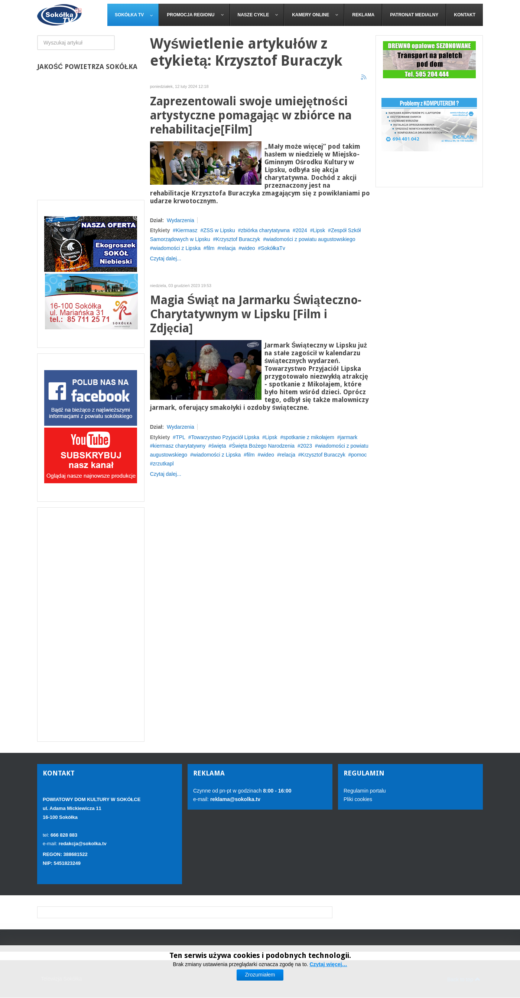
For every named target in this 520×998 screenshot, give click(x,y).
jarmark (349, 437)
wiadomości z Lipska (177, 248)
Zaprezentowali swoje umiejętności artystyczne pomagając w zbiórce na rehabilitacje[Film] (251, 115)
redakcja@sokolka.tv (83, 843)
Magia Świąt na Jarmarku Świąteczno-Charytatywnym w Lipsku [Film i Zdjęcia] (255, 314)
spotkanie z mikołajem (308, 437)
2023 (306, 446)
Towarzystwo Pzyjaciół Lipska (225, 437)
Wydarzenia (180, 220)
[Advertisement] (91, 624)
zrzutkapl (163, 464)
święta (218, 446)
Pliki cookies (358, 799)
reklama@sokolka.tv (234, 799)
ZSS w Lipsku (219, 230)
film (211, 248)
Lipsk (319, 230)
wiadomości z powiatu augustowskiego (310, 239)
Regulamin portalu (365, 791)
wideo (248, 248)
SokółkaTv (273, 248)
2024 (301, 230)
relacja (227, 248)
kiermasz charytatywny (179, 446)
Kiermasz (186, 230)
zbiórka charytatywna (265, 230)
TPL (180, 437)
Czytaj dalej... (165, 258)
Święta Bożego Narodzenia (263, 446)
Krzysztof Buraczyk (238, 239)
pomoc (359, 455)
